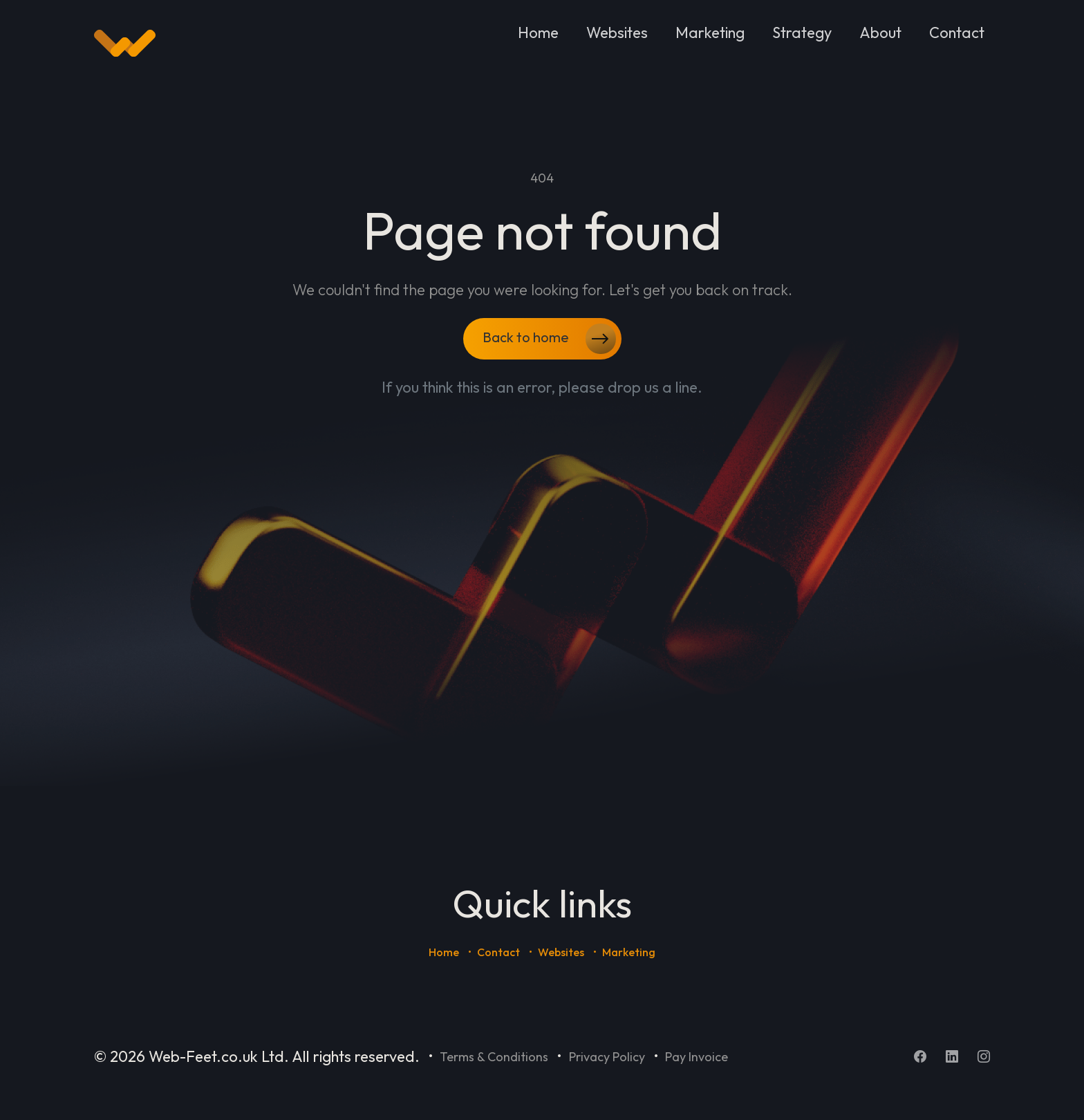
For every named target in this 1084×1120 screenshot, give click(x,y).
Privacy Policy (607, 1057)
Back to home (549, 339)
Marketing (710, 32)
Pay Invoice (696, 1057)
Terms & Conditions (494, 1057)
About (880, 32)
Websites (617, 32)
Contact (956, 32)
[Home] (125, 43)
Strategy (802, 32)
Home (538, 32)
